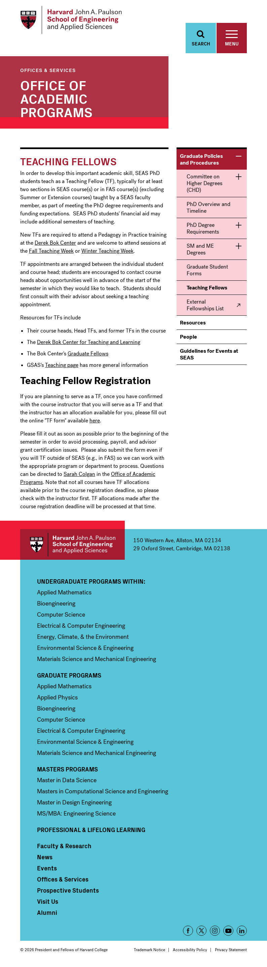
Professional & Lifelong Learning (91, 830)
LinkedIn (242, 931)
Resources (193, 323)
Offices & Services (48, 70)
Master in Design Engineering (74, 803)
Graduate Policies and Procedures (201, 160)
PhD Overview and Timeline (208, 208)
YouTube (228, 931)
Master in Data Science (67, 781)
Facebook (188, 931)
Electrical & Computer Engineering (81, 626)
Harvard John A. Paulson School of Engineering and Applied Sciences (72, 545)
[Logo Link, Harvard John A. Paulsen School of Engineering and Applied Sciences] (71, 20)
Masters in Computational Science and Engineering (102, 792)
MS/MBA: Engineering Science (76, 814)
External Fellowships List (205, 306)
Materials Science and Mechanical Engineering (96, 660)
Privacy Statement (231, 950)
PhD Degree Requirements (203, 229)
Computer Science (61, 615)
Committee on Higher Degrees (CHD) (204, 184)
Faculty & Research (64, 846)
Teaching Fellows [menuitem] (207, 288)
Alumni (47, 913)
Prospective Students (68, 891)
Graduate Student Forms (207, 271)
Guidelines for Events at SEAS (209, 355)
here (94, 421)
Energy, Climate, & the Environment (83, 637)
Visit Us (47, 902)
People (188, 337)
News (44, 858)
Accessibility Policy (190, 950)
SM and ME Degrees (200, 250)
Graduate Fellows (88, 354)
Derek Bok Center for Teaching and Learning (88, 342)
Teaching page (61, 365)
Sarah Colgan (79, 474)
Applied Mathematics (64, 593)
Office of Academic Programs (56, 99)
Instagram (215, 931)
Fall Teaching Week (51, 251)
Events (47, 869)
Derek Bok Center (55, 243)
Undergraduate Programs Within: (91, 582)
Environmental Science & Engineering (85, 649)
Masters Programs (67, 770)
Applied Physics (57, 698)
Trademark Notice (149, 950)
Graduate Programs (69, 676)
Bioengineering (56, 604)
